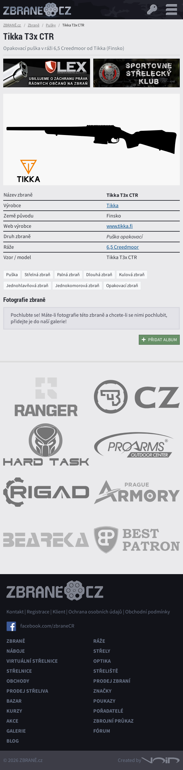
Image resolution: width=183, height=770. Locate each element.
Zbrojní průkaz (113, 720)
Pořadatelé (108, 710)
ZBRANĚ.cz (12, 25)
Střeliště (105, 671)
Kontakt (15, 612)
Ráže (99, 641)
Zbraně (33, 25)
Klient (59, 612)
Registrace (38, 612)
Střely (101, 651)
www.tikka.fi (120, 226)
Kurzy (14, 710)
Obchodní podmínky (147, 612)
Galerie (16, 730)
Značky (102, 691)
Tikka (112, 205)
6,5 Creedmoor (123, 247)
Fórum (101, 730)
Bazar (14, 701)
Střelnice (19, 671)
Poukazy (104, 701)
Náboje (15, 651)
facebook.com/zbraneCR (47, 625)
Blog (12, 740)
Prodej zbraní (111, 681)
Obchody (17, 681)
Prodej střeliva (27, 691)
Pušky (51, 25)
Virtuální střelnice (32, 661)
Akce (12, 720)
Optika (102, 661)
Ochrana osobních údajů (95, 612)
